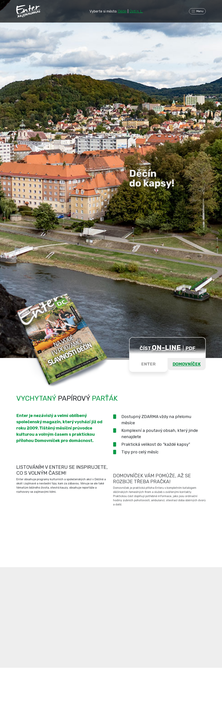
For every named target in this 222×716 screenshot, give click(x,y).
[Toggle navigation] (197, 11)
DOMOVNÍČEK (187, 364)
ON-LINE (166, 348)
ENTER (148, 364)
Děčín (122, 11)
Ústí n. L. (136, 11)
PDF (190, 348)
